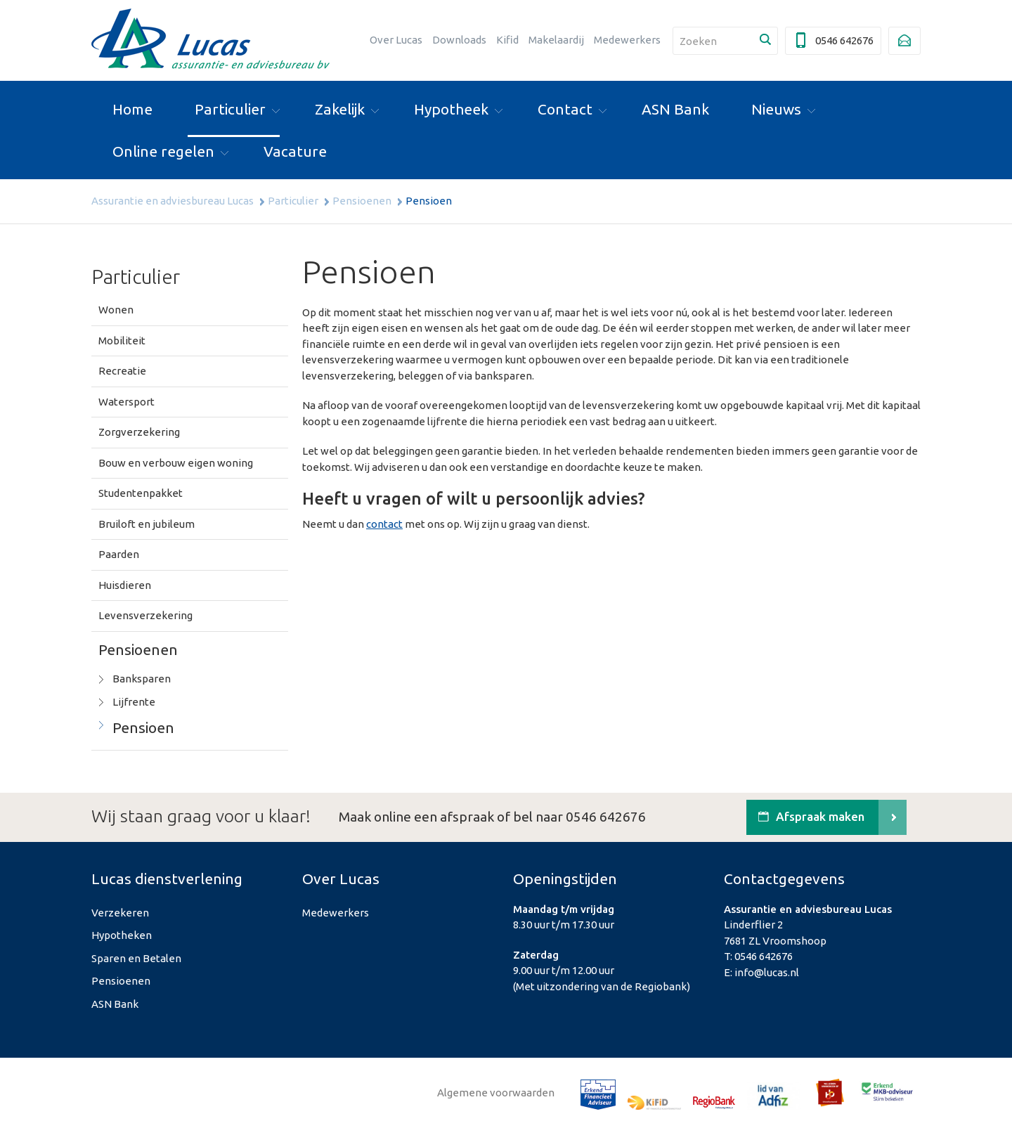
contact (384, 524)
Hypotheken (121, 935)
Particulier (293, 201)
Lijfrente (133, 702)
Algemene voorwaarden (495, 1092)
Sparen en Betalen (136, 958)
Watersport (126, 402)
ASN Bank (114, 1004)
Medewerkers (627, 40)
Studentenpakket (140, 493)
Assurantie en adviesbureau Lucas (172, 201)
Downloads (459, 40)
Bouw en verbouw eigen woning (175, 463)
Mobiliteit (121, 340)
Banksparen (141, 679)
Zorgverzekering (139, 432)
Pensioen (143, 727)
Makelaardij (556, 40)
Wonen (116, 310)
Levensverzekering (145, 615)
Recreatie (122, 371)
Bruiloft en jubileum (146, 524)
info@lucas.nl (766, 972)
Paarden (118, 554)
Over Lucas (396, 40)
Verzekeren (120, 913)
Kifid (507, 40)
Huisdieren (124, 585)
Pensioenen (361, 201)
